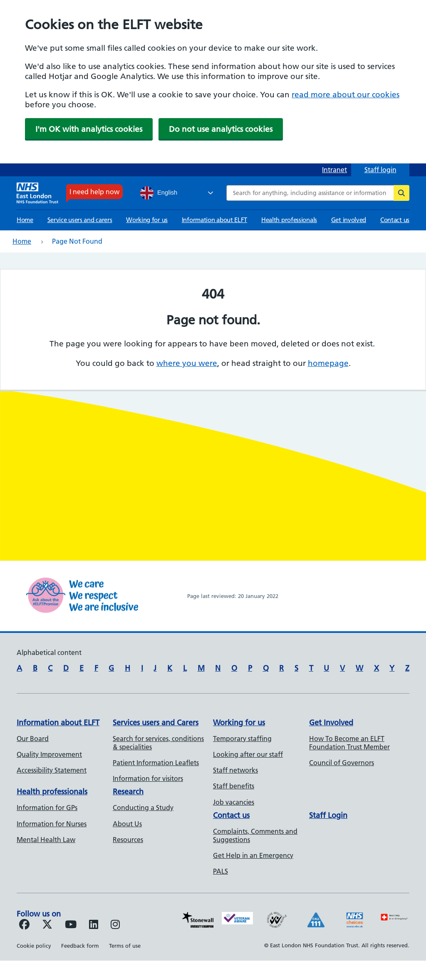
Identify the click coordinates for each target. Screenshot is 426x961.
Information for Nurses (52, 824)
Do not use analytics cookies (220, 129)
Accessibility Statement (52, 770)
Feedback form (80, 945)
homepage (328, 363)
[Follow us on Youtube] (71, 925)
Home (25, 220)
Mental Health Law (46, 839)
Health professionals (289, 220)
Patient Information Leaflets (156, 762)
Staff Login (328, 815)
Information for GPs (47, 807)
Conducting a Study (143, 807)
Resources (128, 839)
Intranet (334, 170)
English (158, 193)
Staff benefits (233, 786)
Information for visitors (148, 778)
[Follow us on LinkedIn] (93, 925)
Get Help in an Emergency (253, 855)
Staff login (380, 170)
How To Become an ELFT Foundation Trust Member (349, 742)
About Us (127, 824)
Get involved (348, 220)
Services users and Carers (155, 722)
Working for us (147, 220)
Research (128, 791)
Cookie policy (34, 945)
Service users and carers (79, 220)
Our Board (33, 738)
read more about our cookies (345, 94)
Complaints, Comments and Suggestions (255, 835)
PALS (220, 871)
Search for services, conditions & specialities (158, 742)
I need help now (94, 192)
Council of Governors (341, 762)
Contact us (394, 220)
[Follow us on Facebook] (24, 925)
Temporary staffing (242, 738)
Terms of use (125, 945)
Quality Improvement (49, 754)
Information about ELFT (214, 220)
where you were (186, 363)
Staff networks (235, 770)
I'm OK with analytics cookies (88, 129)
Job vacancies (233, 802)
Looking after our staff (248, 754)
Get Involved (331, 722)
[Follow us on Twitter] (47, 925)
